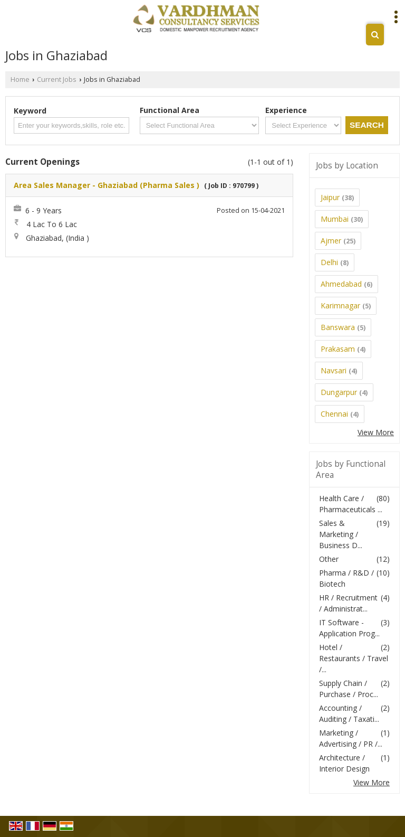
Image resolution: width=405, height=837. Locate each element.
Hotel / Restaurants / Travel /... (353, 658)
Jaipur (330, 197)
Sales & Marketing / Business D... (340, 534)
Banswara (338, 327)
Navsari (333, 370)
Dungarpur (339, 392)
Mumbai (335, 219)
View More (376, 432)
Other (329, 559)
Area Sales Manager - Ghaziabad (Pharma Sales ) (106, 185)
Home (20, 79)
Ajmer (331, 241)
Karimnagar (340, 305)
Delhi (329, 262)
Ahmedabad (341, 284)
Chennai (334, 414)
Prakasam (338, 349)
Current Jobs (56, 79)
